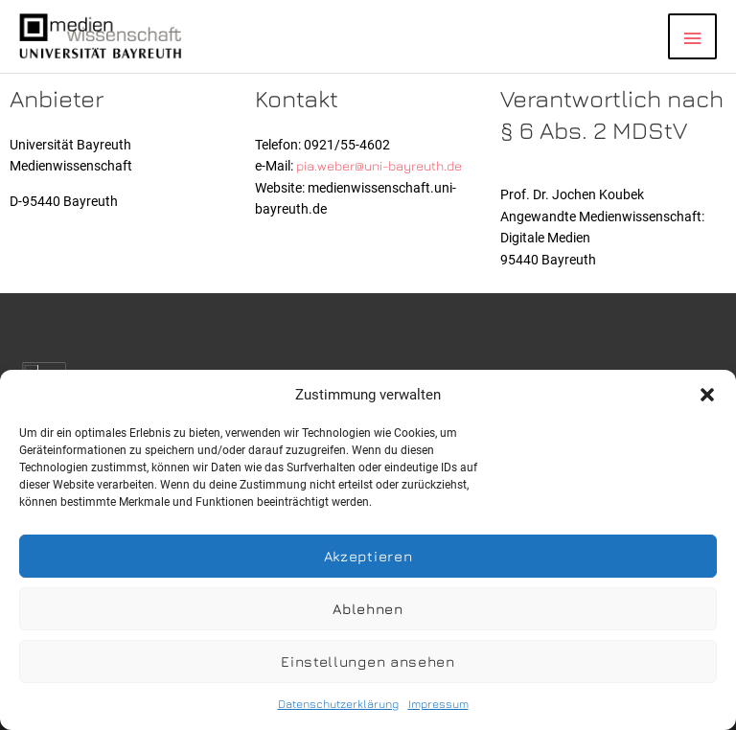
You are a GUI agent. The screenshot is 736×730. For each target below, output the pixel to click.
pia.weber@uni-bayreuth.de (379, 165)
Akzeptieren (368, 556)
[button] (707, 394)
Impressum (438, 703)
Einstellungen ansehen (368, 661)
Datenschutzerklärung (338, 703)
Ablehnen (368, 609)
